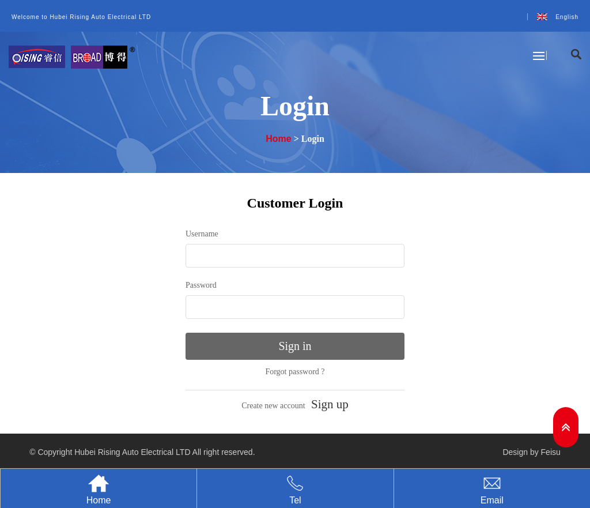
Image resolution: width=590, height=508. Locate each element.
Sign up (330, 404)
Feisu (551, 452)
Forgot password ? (294, 371)
